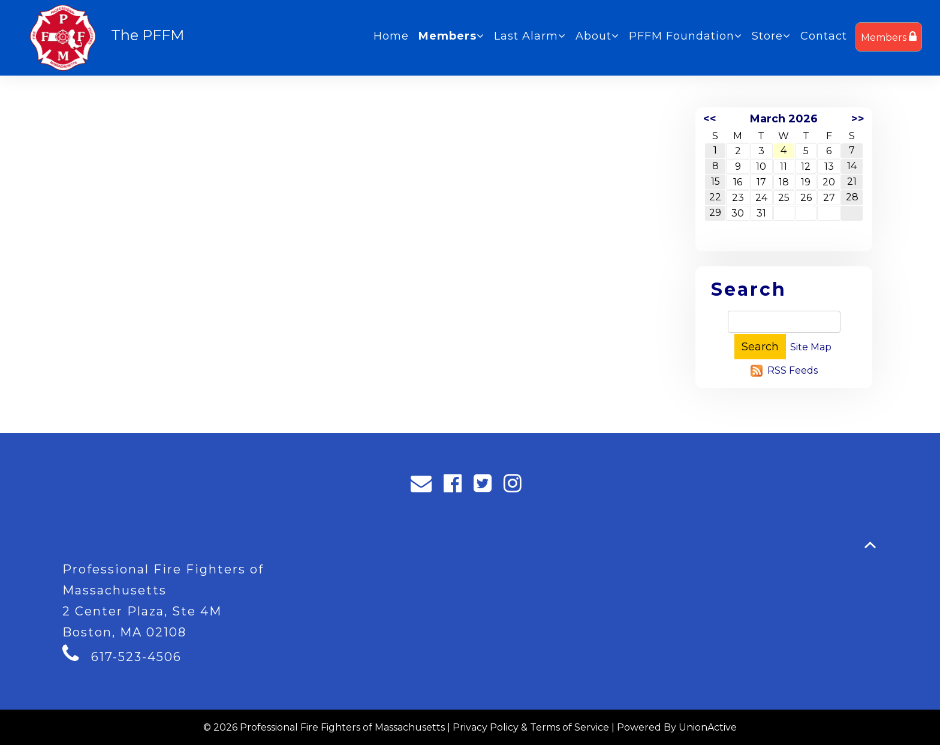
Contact (823, 36)
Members (889, 37)
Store (771, 36)
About (597, 36)
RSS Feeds (792, 370)
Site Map (810, 347)
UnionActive (708, 727)
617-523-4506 (136, 657)
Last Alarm (530, 36)
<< (709, 118)
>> (857, 118)
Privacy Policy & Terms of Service (531, 727)
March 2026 (784, 118)
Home (391, 36)
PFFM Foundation (685, 36)
